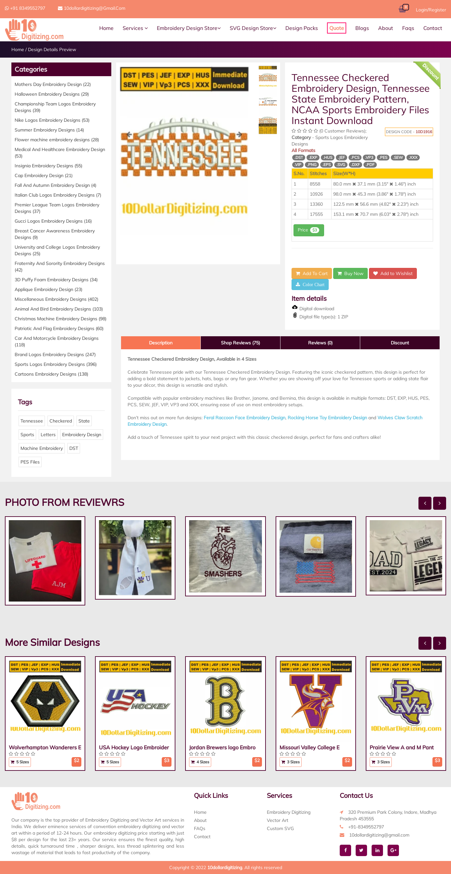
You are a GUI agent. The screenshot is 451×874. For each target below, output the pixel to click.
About (385, 28)
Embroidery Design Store (189, 28)
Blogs (362, 28)
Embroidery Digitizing (288, 812)
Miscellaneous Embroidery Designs (56, 299)
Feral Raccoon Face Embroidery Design (244, 418)
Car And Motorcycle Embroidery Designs (57, 341)
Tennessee (31, 421)
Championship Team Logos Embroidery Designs (55, 107)
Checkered (60, 421)
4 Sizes (200, 761)
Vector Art (277, 820)
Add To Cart (312, 273)
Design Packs (301, 28)
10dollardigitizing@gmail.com (91, 8)
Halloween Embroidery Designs (52, 94)
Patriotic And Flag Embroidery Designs (59, 328)
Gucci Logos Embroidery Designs (53, 221)
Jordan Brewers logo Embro (222, 747)
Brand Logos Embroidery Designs (55, 354)
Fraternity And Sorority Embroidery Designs (60, 266)
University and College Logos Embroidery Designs (57, 250)
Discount (400, 343)
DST (73, 448)
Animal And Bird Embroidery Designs (59, 309)
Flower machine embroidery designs (57, 140)
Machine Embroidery (41, 448)
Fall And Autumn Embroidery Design (55, 185)
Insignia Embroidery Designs (48, 166)
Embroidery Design (81, 434)
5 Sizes (20, 761)
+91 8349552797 (25, 8)
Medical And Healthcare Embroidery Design (60, 152)
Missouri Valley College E (309, 747)
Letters (48, 434)
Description (160, 343)
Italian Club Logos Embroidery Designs (58, 195)
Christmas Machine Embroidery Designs (60, 319)
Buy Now (350, 273)
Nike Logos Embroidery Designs (52, 120)
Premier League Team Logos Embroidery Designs (57, 208)
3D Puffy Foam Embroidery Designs (56, 280)
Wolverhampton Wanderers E (45, 747)
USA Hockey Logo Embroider (134, 747)
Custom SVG (280, 828)
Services (135, 28)
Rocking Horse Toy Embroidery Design (327, 418)
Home (106, 28)
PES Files (30, 462)
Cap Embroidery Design (44, 175)
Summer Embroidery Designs (49, 130)
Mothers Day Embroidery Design (53, 84)
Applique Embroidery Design (48, 289)
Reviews (320, 343)
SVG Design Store (253, 28)
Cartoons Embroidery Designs (51, 374)
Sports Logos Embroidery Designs (56, 364)
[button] (129, 183)
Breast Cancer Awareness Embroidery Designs (55, 234)
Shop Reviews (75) (240, 343)
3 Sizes (290, 761)
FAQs (199, 828)
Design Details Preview (52, 49)
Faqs (408, 28)
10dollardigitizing (224, 867)
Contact (432, 28)
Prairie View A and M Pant (402, 747)
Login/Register (431, 10)
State (84, 421)
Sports (27, 434)
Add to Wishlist (393, 273)
